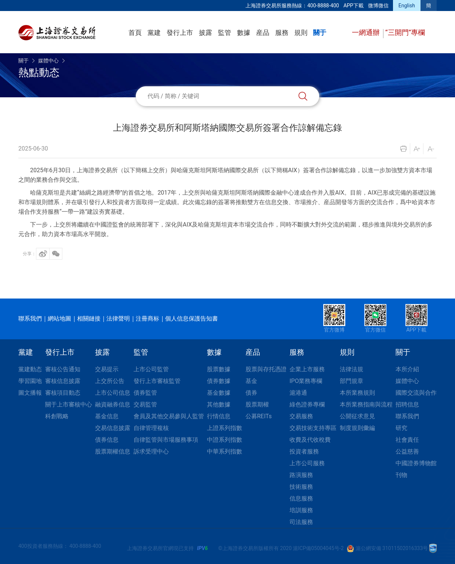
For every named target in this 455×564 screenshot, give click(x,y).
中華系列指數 (224, 451)
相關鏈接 (89, 318)
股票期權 (257, 404)
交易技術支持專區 (313, 427)
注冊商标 (147, 318)
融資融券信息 (112, 404)
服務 (281, 32)
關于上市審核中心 (68, 404)
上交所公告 (109, 380)
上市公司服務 (307, 463)
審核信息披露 (62, 380)
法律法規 (351, 369)
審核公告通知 (62, 369)
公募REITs (258, 416)
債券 (251, 392)
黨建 (154, 32)
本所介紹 (407, 369)
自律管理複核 (151, 427)
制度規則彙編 (357, 427)
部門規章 (351, 380)
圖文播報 (30, 392)
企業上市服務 (307, 369)
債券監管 (145, 392)
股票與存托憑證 (266, 369)
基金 (251, 380)
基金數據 (218, 392)
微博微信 (378, 5)
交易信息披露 (112, 427)
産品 (262, 32)
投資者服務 (304, 451)
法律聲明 (118, 318)
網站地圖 (59, 318)
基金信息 (107, 416)
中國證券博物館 (416, 463)
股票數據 (218, 369)
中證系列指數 (224, 439)
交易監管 (145, 404)
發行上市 (180, 32)
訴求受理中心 (151, 451)
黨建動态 (30, 369)
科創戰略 (57, 416)
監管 (224, 32)
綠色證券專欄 (307, 404)
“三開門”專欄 (405, 32)
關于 (319, 32)
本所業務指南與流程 (366, 404)
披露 (205, 32)
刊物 (401, 474)
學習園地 (30, 380)
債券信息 (107, 439)
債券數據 (218, 380)
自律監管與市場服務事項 (166, 439)
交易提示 (107, 369)
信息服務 (301, 498)
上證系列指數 (224, 427)
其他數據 (218, 404)
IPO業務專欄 (306, 380)
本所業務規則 (357, 392)
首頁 (135, 32)
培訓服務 (301, 510)
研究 (401, 427)
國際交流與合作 (416, 392)
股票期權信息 (112, 451)
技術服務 (301, 486)
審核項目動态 (62, 392)
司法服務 (301, 521)
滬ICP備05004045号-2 (318, 548)
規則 (300, 32)
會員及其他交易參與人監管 (169, 416)
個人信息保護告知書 (191, 318)
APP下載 (353, 5)
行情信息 (218, 416)
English (406, 5)
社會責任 (407, 439)
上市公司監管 (151, 369)
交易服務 (301, 416)
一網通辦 (367, 32)
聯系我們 (30, 318)
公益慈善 (407, 451)
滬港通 (298, 392)
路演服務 (301, 474)
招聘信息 (407, 404)
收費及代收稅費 (310, 439)
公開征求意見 (357, 416)
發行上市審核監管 (157, 380)
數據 (243, 32)
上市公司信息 (112, 392)
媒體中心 (48, 61)
